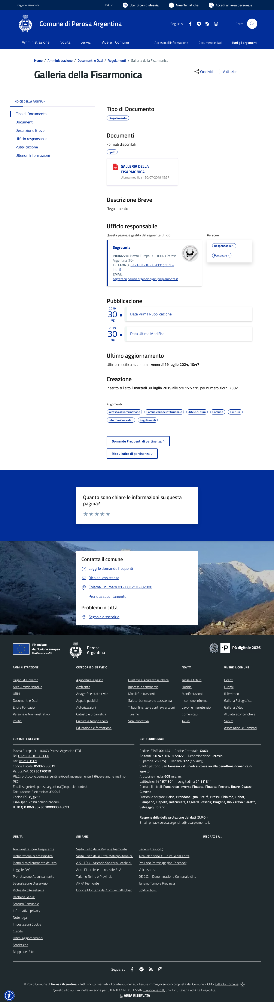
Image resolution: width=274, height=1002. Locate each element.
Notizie (187, 686)
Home (38, 60)
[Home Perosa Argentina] (69, 23)
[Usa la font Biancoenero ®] (141, 5)
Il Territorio (231, 693)
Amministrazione (60, 60)
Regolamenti (117, 60)
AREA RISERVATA (134, 995)
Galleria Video (233, 707)
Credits (18, 931)
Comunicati (190, 714)
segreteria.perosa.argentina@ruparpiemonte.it (145, 278)
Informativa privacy (26, 910)
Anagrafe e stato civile (92, 693)
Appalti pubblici (87, 700)
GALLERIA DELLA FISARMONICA (135, 169)
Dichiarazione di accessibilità (33, 855)
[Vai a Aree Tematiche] (184, 5)
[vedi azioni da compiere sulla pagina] (227, 71)
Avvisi (186, 721)
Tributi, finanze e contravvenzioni (151, 707)
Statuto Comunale (26, 903)
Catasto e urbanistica (91, 714)
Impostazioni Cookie (27, 924)
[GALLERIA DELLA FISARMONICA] (115, 167)
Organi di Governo (25, 680)
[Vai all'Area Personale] (230, 5)
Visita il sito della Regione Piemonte (101, 849)
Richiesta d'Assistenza (28, 890)
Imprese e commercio (143, 686)
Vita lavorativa (138, 721)
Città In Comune (226, 984)
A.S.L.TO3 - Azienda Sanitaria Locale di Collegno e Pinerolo (117, 862)
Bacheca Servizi (24, 896)
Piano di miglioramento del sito (35, 862)
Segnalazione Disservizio (30, 883)
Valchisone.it (148, 869)
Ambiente (83, 686)
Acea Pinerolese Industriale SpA (98, 869)
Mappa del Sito (23, 951)
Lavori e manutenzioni (197, 707)
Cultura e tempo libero (92, 721)
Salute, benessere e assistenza (150, 700)
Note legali (20, 917)
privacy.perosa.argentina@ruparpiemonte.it (179, 822)
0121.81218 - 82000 (33, 755)
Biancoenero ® (153, 990)
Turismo (133, 714)
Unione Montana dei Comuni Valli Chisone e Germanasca (116, 890)
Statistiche (20, 944)
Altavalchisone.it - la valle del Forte (164, 855)
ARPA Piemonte (87, 883)
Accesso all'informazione (171, 42)
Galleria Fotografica (238, 700)
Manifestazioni (192, 693)
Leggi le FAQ (22, 869)
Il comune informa (194, 700)
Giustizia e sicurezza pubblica (148, 680)
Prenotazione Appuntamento (33, 876)
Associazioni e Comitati (240, 727)
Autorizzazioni (86, 707)
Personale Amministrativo (31, 714)
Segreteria (121, 247)
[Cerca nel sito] (252, 24)
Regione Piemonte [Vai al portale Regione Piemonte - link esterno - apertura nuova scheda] (28, 5)
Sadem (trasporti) (151, 849)
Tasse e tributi (191, 680)
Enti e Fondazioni (25, 707)
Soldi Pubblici (148, 890)
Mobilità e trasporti (141, 693)
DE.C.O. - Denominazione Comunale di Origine (171, 876)
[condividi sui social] (203, 71)
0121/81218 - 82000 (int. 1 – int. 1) (143, 267)
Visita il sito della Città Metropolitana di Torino (108, 855)
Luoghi (229, 686)
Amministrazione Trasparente (33, 849)
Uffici (16, 693)
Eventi (228, 680)
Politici (17, 721)
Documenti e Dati (90, 60)
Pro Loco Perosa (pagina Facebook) (163, 862)
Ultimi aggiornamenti (28, 937)
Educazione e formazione (94, 727)
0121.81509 (28, 760)
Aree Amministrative (27, 686)
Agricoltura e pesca (89, 680)
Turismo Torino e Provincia (94, 876)
